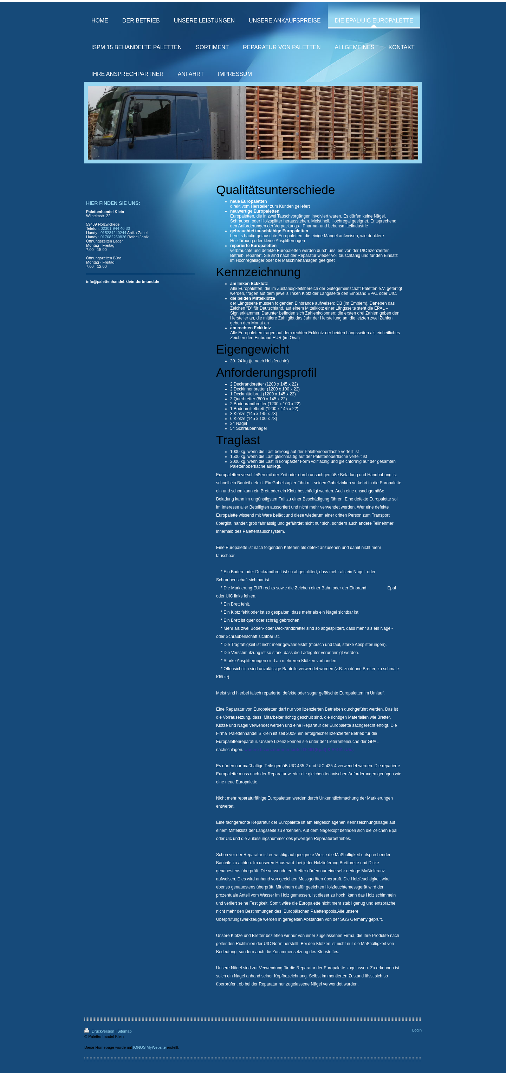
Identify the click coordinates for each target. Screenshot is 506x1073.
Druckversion (99, 1031)
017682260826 (113, 237)
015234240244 (113, 233)
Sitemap (124, 1031)
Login (417, 1030)
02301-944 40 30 (115, 228)
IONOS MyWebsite (149, 1047)
